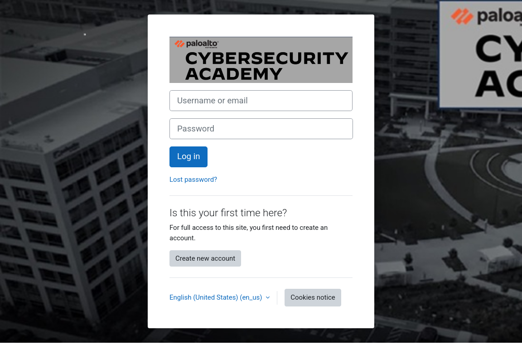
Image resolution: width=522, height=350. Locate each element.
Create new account (205, 258)
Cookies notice (312, 297)
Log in (188, 156)
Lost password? (193, 179)
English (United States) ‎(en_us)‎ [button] (216, 297)
